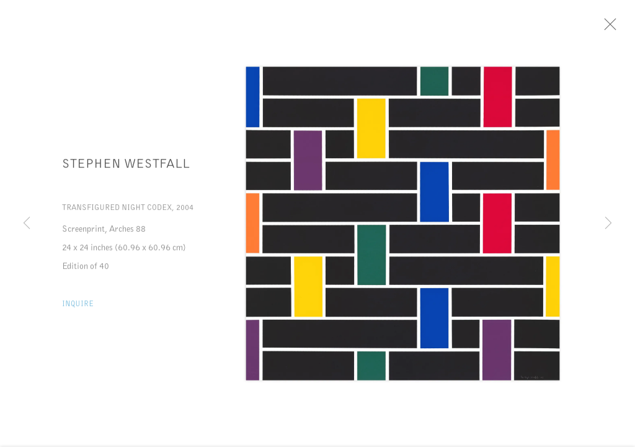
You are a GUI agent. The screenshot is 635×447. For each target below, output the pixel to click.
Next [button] (608, 223)
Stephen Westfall (126, 170)
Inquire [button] (78, 309)
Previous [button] (26, 223)
